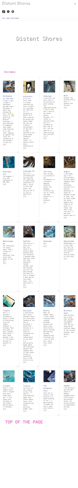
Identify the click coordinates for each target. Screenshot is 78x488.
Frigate (6, 386)
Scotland (27, 310)
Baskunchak (69, 241)
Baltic (47, 310)
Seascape (48, 96)
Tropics (6, 310)
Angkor (67, 171)
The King (48, 171)
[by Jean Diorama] (10, 18)
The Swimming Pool (48, 388)
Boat (66, 95)
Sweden (67, 386)
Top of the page (24, 422)
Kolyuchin (27, 96)
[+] (4, 144)
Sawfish (26, 241)
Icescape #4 (28, 171)
